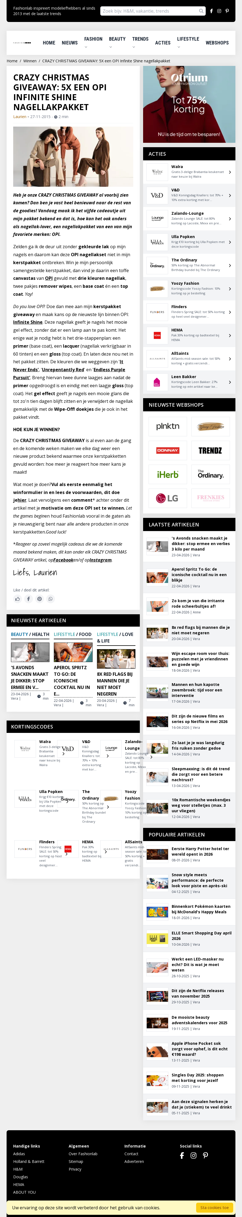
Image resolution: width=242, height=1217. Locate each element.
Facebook (63, 560)
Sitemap (76, 1161)
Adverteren (134, 1161)
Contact (131, 1153)
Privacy (75, 1169)
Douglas (20, 1176)
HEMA (18, 1184)
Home (49, 43)
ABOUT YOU (24, 1192)
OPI (49, 278)
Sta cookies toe (215, 1207)
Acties (163, 43)
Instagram (101, 560)
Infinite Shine (28, 322)
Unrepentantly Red (63, 370)
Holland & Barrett (28, 1161)
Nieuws (70, 43)
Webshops (217, 43)
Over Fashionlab (83, 1153)
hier (22, 500)
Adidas (19, 1153)
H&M (18, 1169)
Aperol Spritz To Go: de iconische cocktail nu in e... (72, 681)
